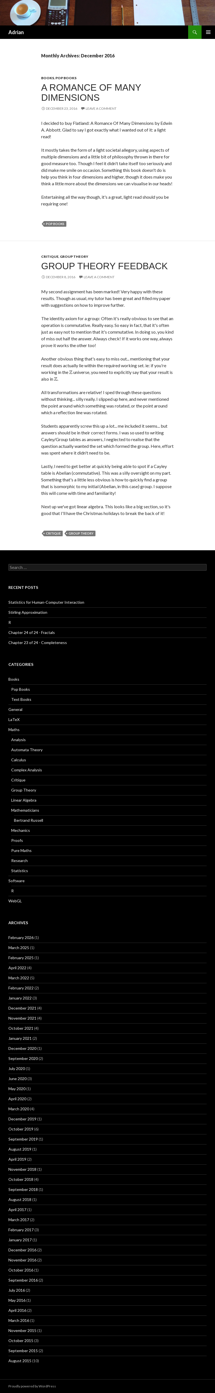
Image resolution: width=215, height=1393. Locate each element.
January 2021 (20, 1038)
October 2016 (20, 1270)
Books (47, 78)
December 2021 (22, 1008)
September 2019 (23, 1139)
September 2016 (23, 1280)
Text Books (21, 699)
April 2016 (17, 1310)
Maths (14, 729)
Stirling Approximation (27, 612)
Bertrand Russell (28, 820)
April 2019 (17, 1159)
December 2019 (22, 1118)
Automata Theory (27, 749)
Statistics (19, 870)
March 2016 (18, 1320)
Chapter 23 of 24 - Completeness (37, 642)
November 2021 (22, 1018)
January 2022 (20, 998)
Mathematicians (25, 810)
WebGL (15, 900)
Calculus (18, 759)
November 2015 (22, 1330)
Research (19, 860)
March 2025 (18, 947)
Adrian (16, 32)
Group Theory (74, 256)
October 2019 (20, 1129)
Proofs (17, 840)
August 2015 (19, 1360)
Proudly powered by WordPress (32, 1386)
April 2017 (17, 1209)
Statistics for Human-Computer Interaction (46, 602)
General (15, 709)
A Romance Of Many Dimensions (91, 92)
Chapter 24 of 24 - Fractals (31, 632)
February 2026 (21, 937)
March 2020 (18, 1108)
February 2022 (21, 987)
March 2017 (18, 1219)
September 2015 (23, 1350)
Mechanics (20, 830)
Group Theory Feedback (104, 266)
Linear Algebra (23, 800)
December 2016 (22, 1249)
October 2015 (20, 1340)
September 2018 (23, 1189)
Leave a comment (101, 108)
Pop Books (65, 78)
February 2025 (21, 957)
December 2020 (22, 1048)
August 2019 (19, 1149)
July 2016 (16, 1290)
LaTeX (14, 719)
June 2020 (17, 1078)
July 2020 (16, 1068)
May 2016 (16, 1300)
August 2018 (19, 1199)
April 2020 (17, 1098)
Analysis (18, 739)
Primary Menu (208, 32)
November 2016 (22, 1260)
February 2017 (21, 1229)
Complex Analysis (26, 769)
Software (16, 880)
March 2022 (18, 977)
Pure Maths (21, 850)
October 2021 (20, 1028)
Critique (50, 256)
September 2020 (23, 1058)
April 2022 (17, 967)
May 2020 (16, 1088)
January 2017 (20, 1239)
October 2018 (20, 1179)
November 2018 (22, 1169)
